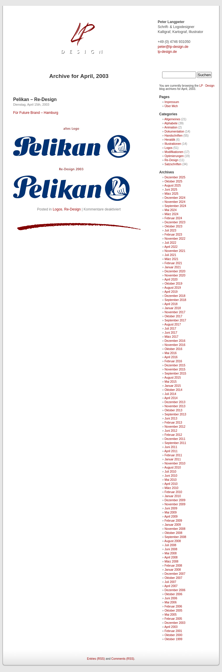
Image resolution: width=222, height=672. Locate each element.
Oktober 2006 (173, 594)
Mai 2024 (170, 210)
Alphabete (171, 123)
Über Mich (171, 106)
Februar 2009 (173, 520)
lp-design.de (167, 52)
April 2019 (171, 291)
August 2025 (172, 185)
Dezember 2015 (174, 365)
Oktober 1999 (173, 639)
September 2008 (175, 537)
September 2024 (175, 206)
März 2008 (171, 561)
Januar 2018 (172, 308)
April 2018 (171, 304)
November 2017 (174, 312)
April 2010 (171, 483)
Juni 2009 (170, 508)
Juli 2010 (170, 471)
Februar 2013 (173, 422)
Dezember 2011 (174, 439)
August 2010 (172, 467)
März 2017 (171, 336)
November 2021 (174, 251)
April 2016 (171, 357)
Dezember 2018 (174, 295)
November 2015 (174, 369)
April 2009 (171, 516)
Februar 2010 (173, 492)
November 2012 (174, 426)
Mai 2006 (170, 602)
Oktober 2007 (173, 577)
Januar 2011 (172, 459)
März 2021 (171, 259)
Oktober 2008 (173, 533)
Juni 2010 (170, 475)
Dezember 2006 (174, 590)
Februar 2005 (173, 618)
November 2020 (174, 275)
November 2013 (174, 406)
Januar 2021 (172, 267)
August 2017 (172, 324)
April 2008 (171, 557)
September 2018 (175, 300)
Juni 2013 (170, 418)
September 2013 (175, 414)
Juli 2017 (170, 328)
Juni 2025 (170, 189)
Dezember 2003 (174, 622)
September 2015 (175, 373)
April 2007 (171, 586)
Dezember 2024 (174, 197)
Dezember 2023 (174, 222)
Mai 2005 (170, 614)
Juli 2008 (170, 545)
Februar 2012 (173, 434)
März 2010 (171, 488)
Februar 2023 (173, 234)
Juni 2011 (170, 447)
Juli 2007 (170, 582)
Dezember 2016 (174, 340)
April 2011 (171, 451)
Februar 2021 (173, 263)
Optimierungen (174, 156)
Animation (170, 127)
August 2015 (172, 377)
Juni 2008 (170, 549)
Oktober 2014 (173, 389)
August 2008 (172, 541)
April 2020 (171, 279)
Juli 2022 (170, 242)
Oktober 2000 (173, 635)
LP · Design (207, 85)
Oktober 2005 (173, 610)
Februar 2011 (173, 455)
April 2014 (171, 398)
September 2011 (175, 443)
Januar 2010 (172, 496)
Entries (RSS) (96, 658)
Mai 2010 (170, 479)
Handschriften (173, 135)
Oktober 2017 (173, 316)
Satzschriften (172, 164)
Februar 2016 (173, 361)
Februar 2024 (173, 218)
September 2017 (175, 320)
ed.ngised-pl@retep (173, 47)
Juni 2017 (170, 332)
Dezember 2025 (174, 177)
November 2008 (174, 528)
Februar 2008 (173, 565)
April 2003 (171, 627)
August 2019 (172, 287)
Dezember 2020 (174, 271)
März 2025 (171, 193)
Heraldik (169, 139)
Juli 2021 (170, 255)
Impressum (171, 102)
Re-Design (72, 209)
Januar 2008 (172, 569)
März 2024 (171, 214)
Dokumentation (174, 131)
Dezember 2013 (174, 402)
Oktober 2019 (173, 283)
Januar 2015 (172, 385)
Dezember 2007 (174, 573)
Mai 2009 (170, 512)
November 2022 (174, 238)
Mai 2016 (170, 353)
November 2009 (174, 504)
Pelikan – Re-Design (35, 99)
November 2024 (174, 201)
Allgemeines (172, 119)
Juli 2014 (170, 394)
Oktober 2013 (173, 410)
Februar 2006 (173, 606)
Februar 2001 (173, 631)
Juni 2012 (170, 430)
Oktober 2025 (173, 181)
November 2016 (174, 345)
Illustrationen (172, 143)
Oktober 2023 (173, 226)
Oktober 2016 (173, 349)
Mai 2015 (170, 381)
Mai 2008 (170, 553)
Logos (57, 209)
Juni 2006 (170, 598)
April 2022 (171, 246)
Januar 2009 (172, 524)
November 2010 (174, 463)
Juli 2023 (170, 230)
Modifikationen (173, 152)
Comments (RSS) (122, 658)
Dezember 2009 (174, 500)
